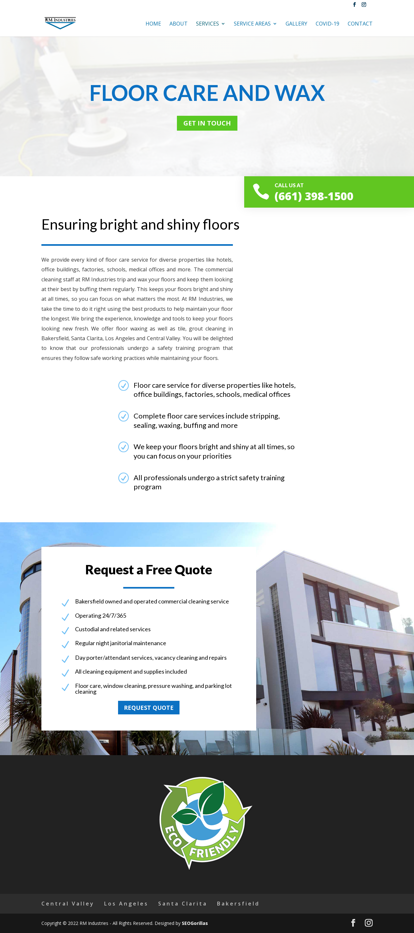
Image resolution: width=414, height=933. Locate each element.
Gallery (296, 24)
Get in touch (207, 123)
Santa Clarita (182, 903)
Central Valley (67, 903)
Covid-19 (327, 24)
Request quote (149, 707)
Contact (360, 24)
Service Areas (252, 24)
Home (153, 24)
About (178, 24)
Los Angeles (126, 903)
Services (207, 24)
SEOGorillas (195, 923)
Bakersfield (238, 903)
